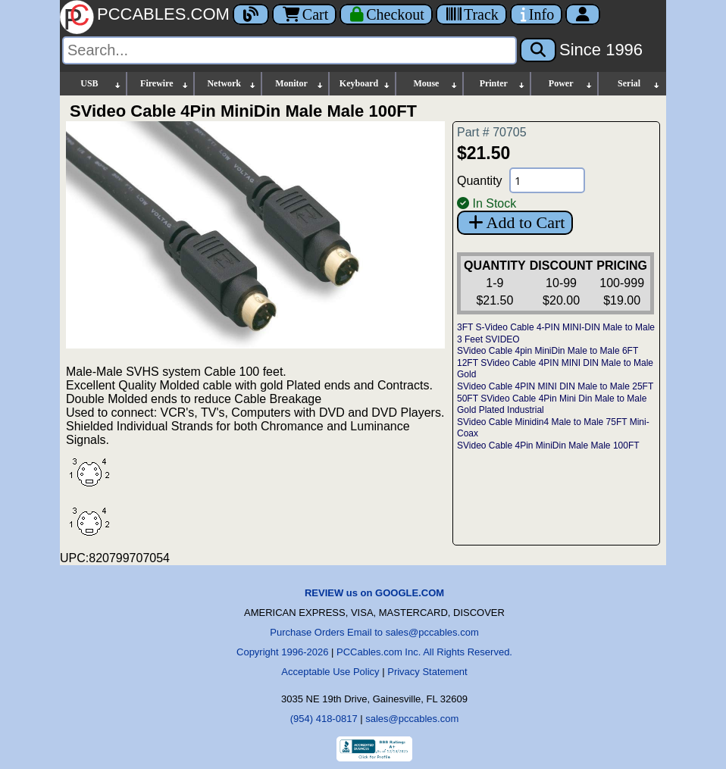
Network (231, 83)
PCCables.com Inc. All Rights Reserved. (424, 652)
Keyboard (366, 83)
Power (571, 83)
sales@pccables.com (411, 718)
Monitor (299, 83)
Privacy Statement (427, 671)
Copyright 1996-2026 (282, 652)
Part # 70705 (492, 132)
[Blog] (251, 14)
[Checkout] (386, 14)
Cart (304, 14)
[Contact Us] (536, 14)
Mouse (435, 83)
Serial (639, 83)
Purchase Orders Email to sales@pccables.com (374, 632)
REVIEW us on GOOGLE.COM (374, 593)
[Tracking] (471, 14)
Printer (503, 83)
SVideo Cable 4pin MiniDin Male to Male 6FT (547, 350)
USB (101, 83)
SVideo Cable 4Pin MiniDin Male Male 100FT (548, 445)
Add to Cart (515, 222)
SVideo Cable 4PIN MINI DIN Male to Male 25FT (555, 386)
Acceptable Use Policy (330, 671)
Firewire (164, 83)
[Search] (289, 50)
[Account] (582, 14)
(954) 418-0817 (324, 718)
